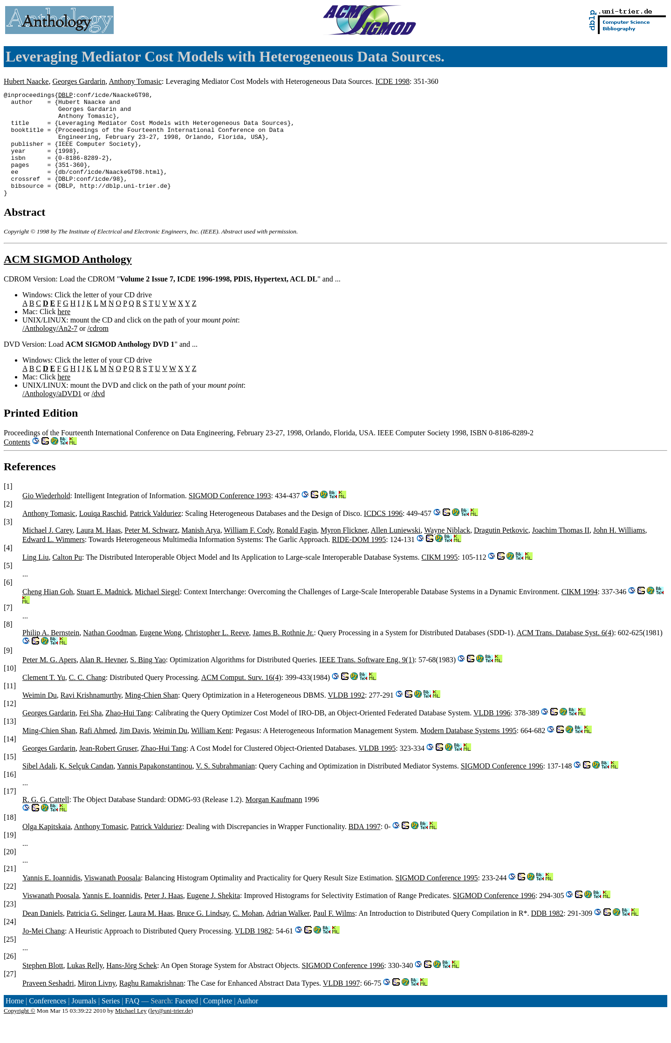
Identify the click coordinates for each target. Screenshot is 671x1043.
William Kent (211, 751)
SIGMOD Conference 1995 (437, 899)
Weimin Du (39, 716)
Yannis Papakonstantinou (154, 787)
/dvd (97, 415)
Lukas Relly (85, 986)
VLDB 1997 (341, 1004)
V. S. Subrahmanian (225, 787)
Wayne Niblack (447, 551)
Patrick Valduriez (155, 534)
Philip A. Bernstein (50, 654)
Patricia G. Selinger (96, 934)
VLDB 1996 (492, 734)
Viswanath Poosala (112, 899)
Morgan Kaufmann (274, 820)
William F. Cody (248, 551)
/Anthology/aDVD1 (52, 415)
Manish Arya (201, 551)
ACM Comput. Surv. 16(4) (241, 698)
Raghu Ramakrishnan (151, 1004)
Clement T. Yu (43, 698)
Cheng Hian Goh (47, 613)
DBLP (65, 96)
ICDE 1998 (393, 81)
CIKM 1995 (440, 578)
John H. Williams (619, 551)
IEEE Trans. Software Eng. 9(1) (366, 681)
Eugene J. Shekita (213, 916)
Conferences (47, 1022)
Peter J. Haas (163, 916)
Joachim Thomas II (560, 551)
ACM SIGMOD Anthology (68, 280)
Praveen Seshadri (48, 1004)
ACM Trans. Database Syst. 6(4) (565, 654)
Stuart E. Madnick (103, 613)
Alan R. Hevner (103, 681)
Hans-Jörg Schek (131, 986)
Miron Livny (97, 1004)
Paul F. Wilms (334, 934)
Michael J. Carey (47, 551)
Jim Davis (134, 751)
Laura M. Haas (98, 551)
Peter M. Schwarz (151, 551)
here (64, 332)
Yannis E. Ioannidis (51, 899)
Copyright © (19, 1031)
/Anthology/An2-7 (49, 349)
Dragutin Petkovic (501, 551)
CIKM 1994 (579, 613)
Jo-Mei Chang (43, 952)
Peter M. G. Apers (49, 681)
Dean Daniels (42, 934)
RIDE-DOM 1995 (359, 560)
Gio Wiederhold (46, 517)
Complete (217, 1022)
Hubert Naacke (26, 81)
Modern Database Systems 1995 (468, 751)
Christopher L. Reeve (217, 654)
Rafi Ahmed (97, 751)
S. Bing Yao (147, 681)
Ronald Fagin (296, 551)
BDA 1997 (365, 847)
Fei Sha (90, 734)
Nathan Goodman (109, 654)
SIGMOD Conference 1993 (230, 517)
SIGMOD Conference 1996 (502, 787)
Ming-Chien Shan (151, 716)
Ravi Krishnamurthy (91, 716)
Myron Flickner (344, 551)
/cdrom (98, 349)
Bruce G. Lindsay (203, 934)
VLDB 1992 (346, 716)
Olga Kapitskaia (46, 847)
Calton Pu (67, 578)
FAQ (132, 1022)
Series (111, 1022)
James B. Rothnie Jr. (283, 654)
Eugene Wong (161, 654)
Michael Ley (131, 1031)
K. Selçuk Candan (87, 787)
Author (247, 1022)
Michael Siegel (157, 613)
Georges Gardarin (78, 81)
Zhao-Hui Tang (128, 734)
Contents (17, 463)
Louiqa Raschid (102, 534)
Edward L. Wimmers (53, 560)
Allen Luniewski (395, 551)
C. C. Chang (87, 698)
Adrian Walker (287, 934)
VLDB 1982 (253, 952)
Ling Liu (35, 578)
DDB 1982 (547, 934)
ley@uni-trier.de (170, 1031)
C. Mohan (248, 934)
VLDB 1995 (377, 769)
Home (15, 1022)
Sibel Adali (39, 787)
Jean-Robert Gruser (108, 769)
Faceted (186, 1022)
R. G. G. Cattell (45, 820)
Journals (83, 1022)
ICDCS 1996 (383, 534)
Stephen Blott (42, 986)
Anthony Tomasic (135, 81)
